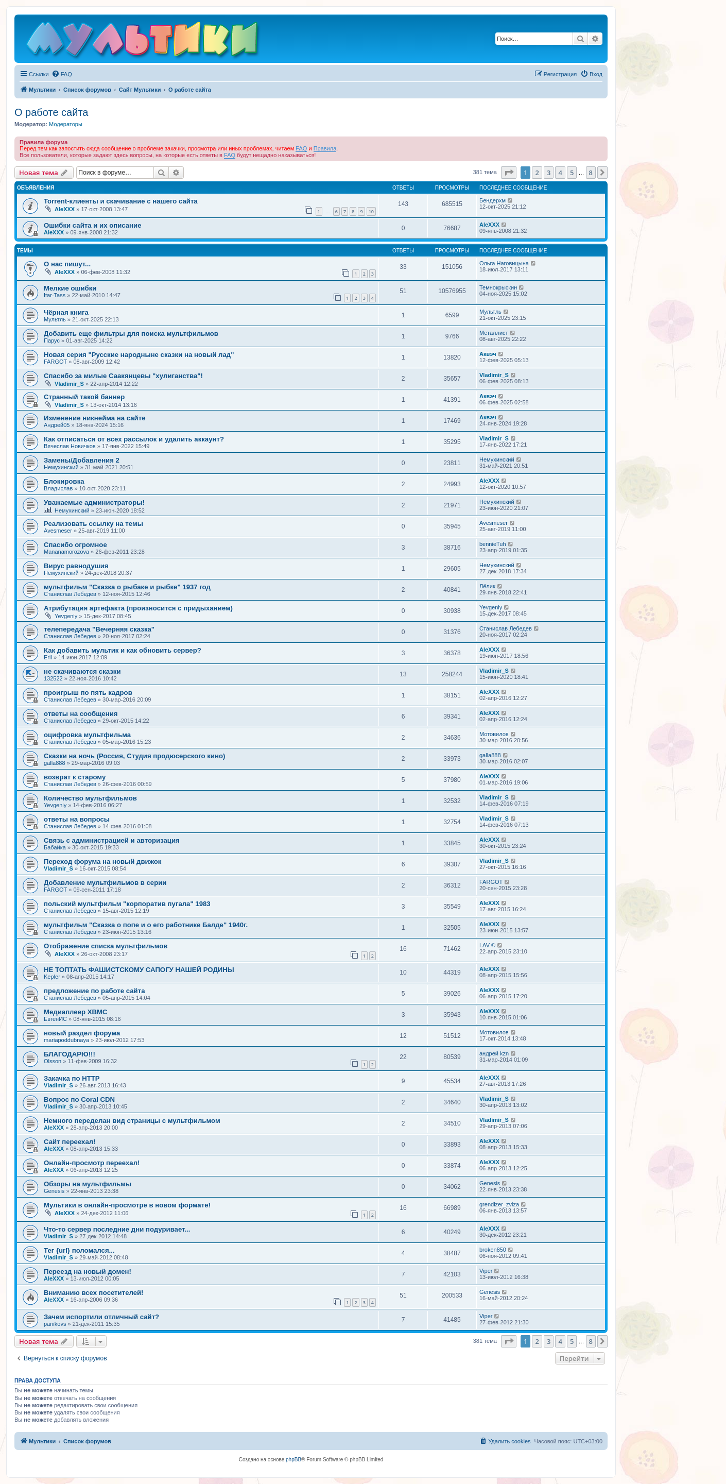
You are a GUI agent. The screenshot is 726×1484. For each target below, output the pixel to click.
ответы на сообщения (80, 714)
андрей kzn (494, 1053)
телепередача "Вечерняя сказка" (99, 629)
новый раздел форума (82, 1033)
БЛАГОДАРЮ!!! (69, 1054)
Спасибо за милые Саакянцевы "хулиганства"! (123, 376)
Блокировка (64, 481)
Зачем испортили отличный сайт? (101, 1317)
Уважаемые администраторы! (94, 502)
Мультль (55, 319)
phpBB (293, 1459)
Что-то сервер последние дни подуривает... (117, 1229)
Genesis (54, 1191)
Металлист (493, 333)
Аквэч (487, 354)
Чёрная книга (66, 312)
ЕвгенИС (55, 1019)
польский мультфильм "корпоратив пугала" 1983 (127, 904)
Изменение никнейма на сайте (95, 418)
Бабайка (55, 847)
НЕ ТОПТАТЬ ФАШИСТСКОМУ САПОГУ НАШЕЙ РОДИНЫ (139, 970)
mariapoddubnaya (66, 1040)
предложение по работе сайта (94, 991)
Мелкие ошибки (70, 288)
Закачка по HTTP (72, 1078)
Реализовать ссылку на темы (93, 523)
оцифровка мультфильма (87, 735)
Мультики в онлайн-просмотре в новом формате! (127, 1205)
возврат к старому (75, 777)
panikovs (55, 1324)
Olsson (52, 1061)
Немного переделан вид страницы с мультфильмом (132, 1120)
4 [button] (560, 172)
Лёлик (487, 586)
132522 (53, 678)
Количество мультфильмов (90, 798)
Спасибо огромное (75, 545)
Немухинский (61, 467)
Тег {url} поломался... (79, 1250)
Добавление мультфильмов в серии (105, 882)
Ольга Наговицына (504, 263)
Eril (48, 657)
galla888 (54, 763)
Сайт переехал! (70, 1142)
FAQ (301, 148)
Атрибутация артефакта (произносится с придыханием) (138, 608)
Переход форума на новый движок (102, 861)
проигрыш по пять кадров (88, 692)
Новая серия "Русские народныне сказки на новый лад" (139, 355)
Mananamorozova (66, 552)
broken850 (492, 1250)
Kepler (52, 977)
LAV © (487, 945)
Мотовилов (494, 734)
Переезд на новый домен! (87, 1271)
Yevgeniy (66, 616)
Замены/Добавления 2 (81, 460)
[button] (508, 172)
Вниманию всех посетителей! (94, 1293)
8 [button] (591, 172)
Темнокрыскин (498, 287)
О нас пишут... (67, 264)
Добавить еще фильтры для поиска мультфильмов (131, 333)
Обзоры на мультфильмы (87, 1184)
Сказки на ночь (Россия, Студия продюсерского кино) (134, 756)
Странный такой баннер (84, 397)
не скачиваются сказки (82, 671)
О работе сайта (51, 112)
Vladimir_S (69, 384)
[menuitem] (61, 74)
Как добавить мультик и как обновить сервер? (122, 650)
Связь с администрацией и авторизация (112, 840)
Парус (52, 340)
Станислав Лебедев (70, 594)
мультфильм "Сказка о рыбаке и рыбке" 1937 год (127, 587)
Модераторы (65, 124)
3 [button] (548, 172)
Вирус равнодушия (76, 566)
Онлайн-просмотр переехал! (92, 1163)
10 (371, 211)
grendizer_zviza (499, 1204)
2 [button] (537, 172)
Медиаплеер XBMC (76, 1012)
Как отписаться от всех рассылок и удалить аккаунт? (134, 439)
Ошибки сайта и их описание (93, 225)
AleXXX (65, 209)
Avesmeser (58, 530)
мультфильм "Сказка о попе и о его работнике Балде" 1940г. (146, 925)
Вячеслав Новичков (70, 446)
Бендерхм (492, 200)
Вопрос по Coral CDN (79, 1099)
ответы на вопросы (77, 819)
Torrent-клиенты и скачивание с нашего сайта (121, 201)
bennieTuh (492, 544)
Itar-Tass (54, 295)
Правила (325, 148)
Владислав (58, 488)
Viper (485, 1271)
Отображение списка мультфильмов (105, 946)
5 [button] (572, 172)
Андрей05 (57, 425)
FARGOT (55, 362)
